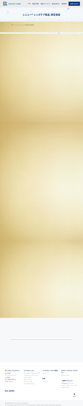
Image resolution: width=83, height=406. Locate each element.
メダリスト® (27, 371)
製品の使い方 (56, 4)
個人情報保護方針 (10, 374)
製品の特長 (35, 4)
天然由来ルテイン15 (67, 377)
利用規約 (7, 371)
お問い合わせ (74, 4)
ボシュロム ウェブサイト (12, 365)
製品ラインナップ (45, 4)
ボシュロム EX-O (29, 378)
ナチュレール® (28, 376)
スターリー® (27, 374)
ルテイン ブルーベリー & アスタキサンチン (69, 381)
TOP (29, 4)
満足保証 (64, 4)
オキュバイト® (65, 369)
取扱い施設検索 (10, 385)
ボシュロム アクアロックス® (32, 367)
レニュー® (45, 367)
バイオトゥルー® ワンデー (31, 369)
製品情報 (7, 367)
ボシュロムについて (11, 369)
